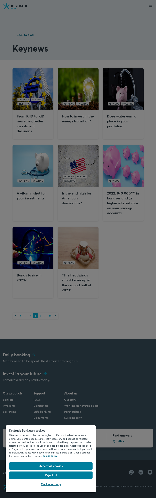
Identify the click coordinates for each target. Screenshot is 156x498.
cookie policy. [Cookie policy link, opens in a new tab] (50, 456)
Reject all (51, 475)
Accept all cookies (51, 466)
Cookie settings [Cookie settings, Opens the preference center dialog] (51, 484)
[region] (51, 458)
